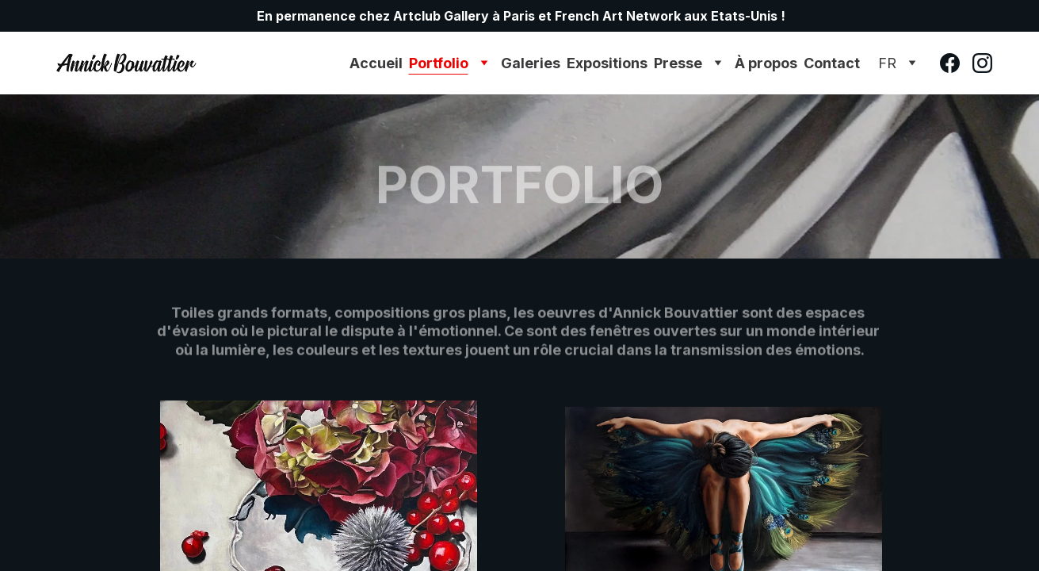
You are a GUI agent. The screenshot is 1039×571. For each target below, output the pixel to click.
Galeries (530, 63)
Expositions (607, 63)
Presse (678, 63)
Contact (832, 63)
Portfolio (438, 63)
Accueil (376, 63)
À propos (766, 63)
